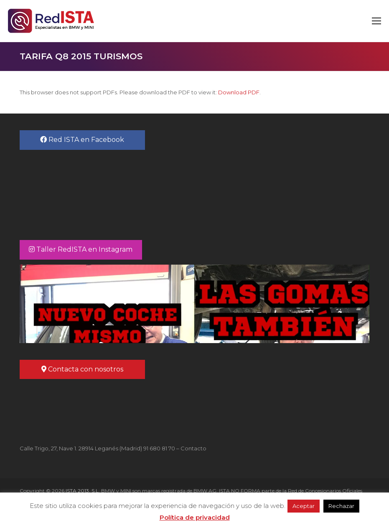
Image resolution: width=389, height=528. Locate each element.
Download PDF (238, 92)
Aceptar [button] (303, 506)
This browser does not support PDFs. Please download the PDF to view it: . (140, 92)
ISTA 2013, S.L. (82, 491)
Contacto (193, 448)
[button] (376, 21)
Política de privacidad (195, 517)
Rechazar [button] (341, 506)
